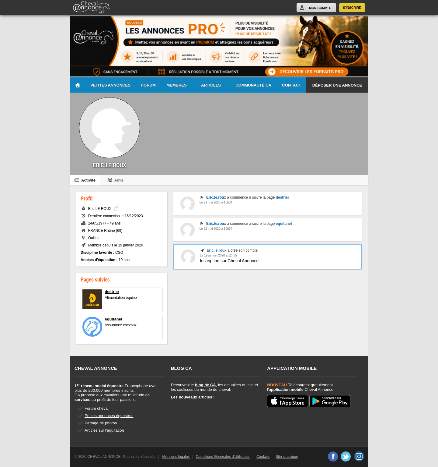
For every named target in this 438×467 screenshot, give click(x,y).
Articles (211, 85)
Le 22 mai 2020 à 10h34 (216, 202)
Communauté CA (253, 85)
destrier (112, 291)
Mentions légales (176, 457)
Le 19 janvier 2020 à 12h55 (218, 255)
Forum (148, 85)
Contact (291, 85)
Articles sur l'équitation (104, 430)
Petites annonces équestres (109, 415)
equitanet (113, 319)
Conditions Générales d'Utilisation (223, 457)
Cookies (262, 457)
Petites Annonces (110, 85)
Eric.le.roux (216, 197)
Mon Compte (320, 8)
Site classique (287, 457)
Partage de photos (101, 423)
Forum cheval (97, 408)
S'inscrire (352, 7)
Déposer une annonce (337, 85)
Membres (176, 85)
